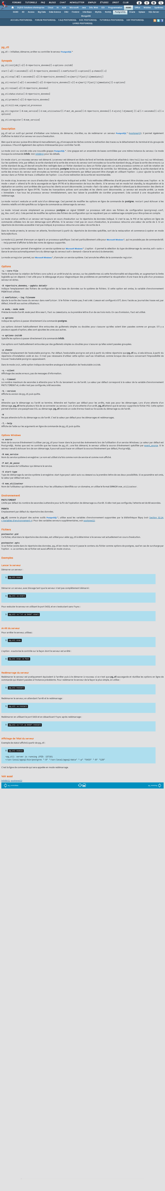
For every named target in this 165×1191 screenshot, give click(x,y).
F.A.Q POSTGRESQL (67, 20)
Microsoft (74, 8)
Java (84, 8)
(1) (135, 135)
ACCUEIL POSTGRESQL (21, 20)
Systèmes (158, 8)
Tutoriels (31, 2)
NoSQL (108, 12)
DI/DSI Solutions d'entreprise (30, 8)
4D (23, 12)
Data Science (55, 12)
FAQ (42, 2)
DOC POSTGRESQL (88, 20)
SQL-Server (153, 12)
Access (31, 12)
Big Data (42, 12)
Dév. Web (93, 8)
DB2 (66, 12)
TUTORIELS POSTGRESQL (112, 20)
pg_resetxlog (154, 797)
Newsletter (76, 2)
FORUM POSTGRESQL (45, 20)
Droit (115, 2)
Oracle (132, 12)
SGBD (128, 8)
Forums (16, 2)
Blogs (52, 2)
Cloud (50, 8)
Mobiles (147, 8)
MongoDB (86, 16)
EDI (103, 8)
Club (125, 2)
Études (104, 2)
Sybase (142, 12)
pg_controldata (11, 797)
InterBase (87, 12)
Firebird (75, 12)
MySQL (98, 12)
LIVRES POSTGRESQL (83, 23)
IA (58, 8)
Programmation (115, 8)
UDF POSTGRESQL (135, 20)
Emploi (92, 2)
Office (137, 8)
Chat (62, 2)
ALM (64, 8)
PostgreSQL (120, 12)
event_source (151, 453)
